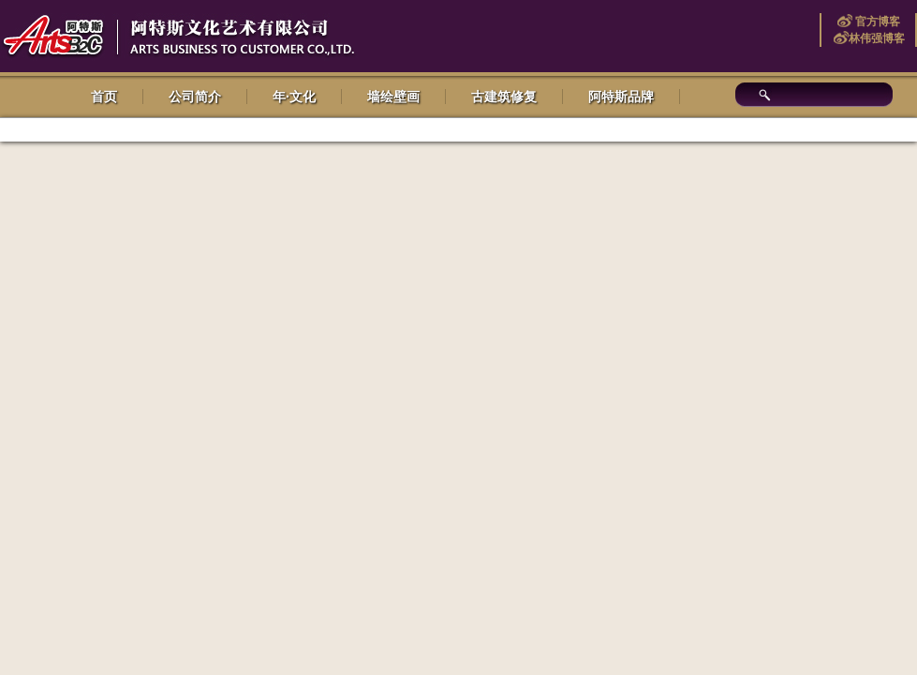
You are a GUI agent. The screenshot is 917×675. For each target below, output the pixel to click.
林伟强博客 (877, 38)
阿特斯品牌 (621, 96)
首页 (104, 96)
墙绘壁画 (393, 96)
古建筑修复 (504, 96)
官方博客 (876, 21)
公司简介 (195, 96)
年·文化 (294, 96)
